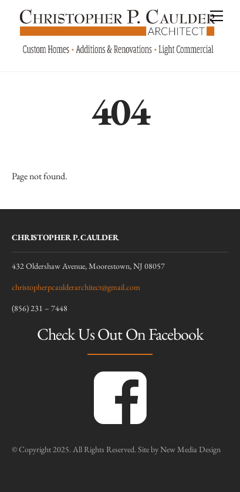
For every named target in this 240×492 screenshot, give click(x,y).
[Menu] (216, 16)
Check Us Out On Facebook (120, 333)
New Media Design (190, 449)
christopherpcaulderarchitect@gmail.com (76, 287)
